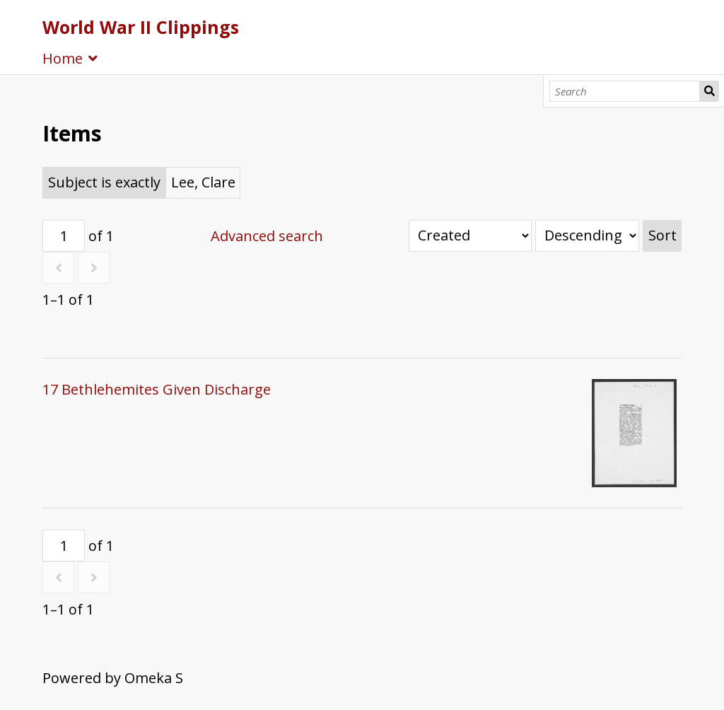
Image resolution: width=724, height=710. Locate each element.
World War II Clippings (140, 27)
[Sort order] (587, 236)
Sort (662, 235)
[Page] (63, 236)
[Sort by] (470, 236)
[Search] (625, 91)
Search (709, 91)
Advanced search (267, 235)
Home (62, 58)
